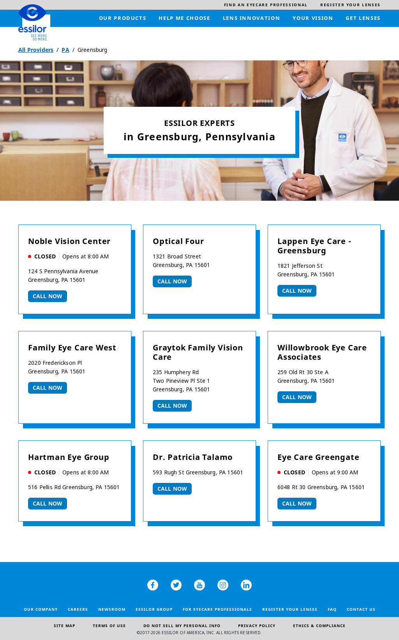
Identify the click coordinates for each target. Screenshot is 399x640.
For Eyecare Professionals (217, 609)
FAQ (332, 609)
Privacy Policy (256, 625)
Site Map (64, 625)
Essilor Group (154, 609)
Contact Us (361, 609)
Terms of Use (109, 625)
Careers (78, 609)
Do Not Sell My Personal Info (182, 625)
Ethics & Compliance (319, 625)
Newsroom (111, 609)
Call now (47, 296)
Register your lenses (290, 609)
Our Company (41, 609)
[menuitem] (266, 5)
